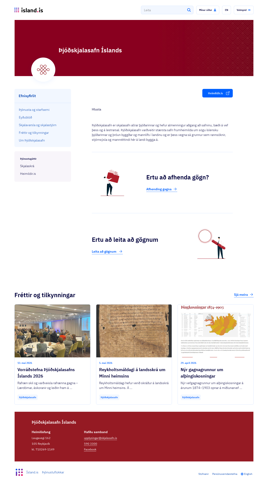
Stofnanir (203, 474)
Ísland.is (32, 472)
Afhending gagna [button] (161, 189)
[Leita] (189, 10)
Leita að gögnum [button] (107, 251)
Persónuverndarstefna (224, 474)
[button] (207, 10)
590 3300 (90, 443)
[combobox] (167, 10)
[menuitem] (43, 109)
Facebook (90, 449)
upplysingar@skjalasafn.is (100, 438)
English (248, 474)
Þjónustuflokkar (53, 472)
